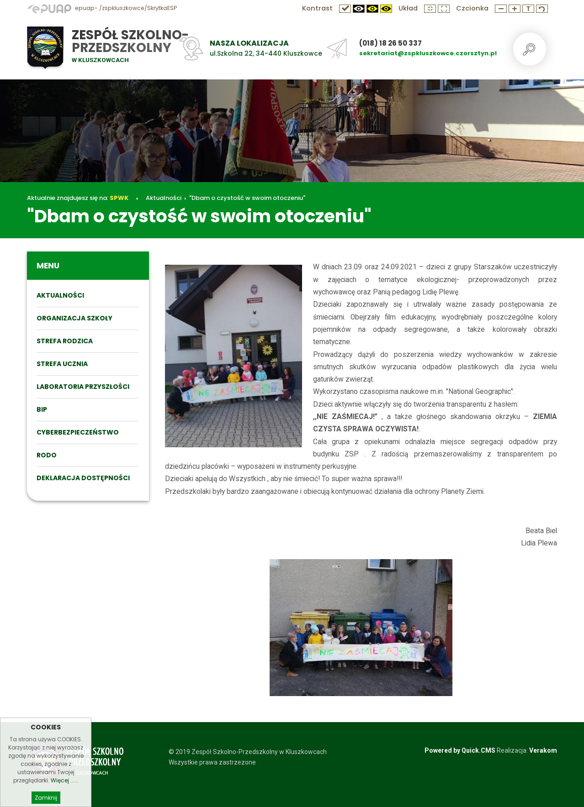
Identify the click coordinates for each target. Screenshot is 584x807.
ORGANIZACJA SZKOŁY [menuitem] (74, 318)
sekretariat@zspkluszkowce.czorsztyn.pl (428, 53)
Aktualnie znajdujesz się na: (77, 198)
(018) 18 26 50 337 (390, 43)
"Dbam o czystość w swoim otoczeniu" (247, 198)
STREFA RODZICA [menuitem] (65, 341)
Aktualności (163, 198)
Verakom (543, 750)
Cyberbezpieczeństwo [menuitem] (78, 432)
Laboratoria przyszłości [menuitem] (83, 386)
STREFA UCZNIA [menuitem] (62, 363)
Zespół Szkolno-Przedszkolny (130, 41)
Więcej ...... (65, 796)
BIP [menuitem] (42, 409)
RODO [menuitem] (47, 455)
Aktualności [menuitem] (60, 295)
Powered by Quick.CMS (460, 750)
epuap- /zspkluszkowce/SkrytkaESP (102, 8)
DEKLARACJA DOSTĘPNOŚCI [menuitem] (83, 477)
